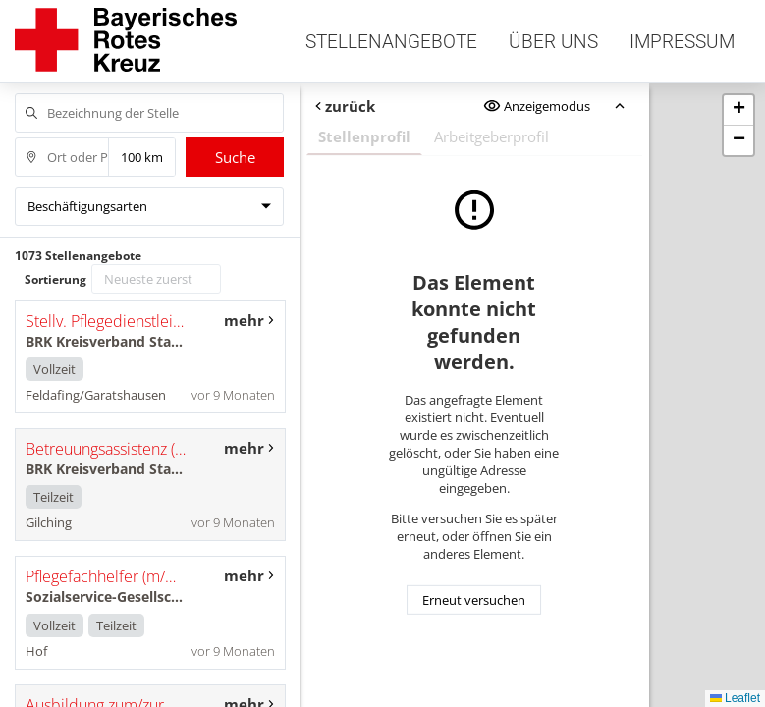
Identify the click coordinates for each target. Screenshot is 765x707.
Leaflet (735, 698)
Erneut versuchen (473, 600)
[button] (738, 110)
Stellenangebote (391, 41)
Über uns (553, 41)
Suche (235, 157)
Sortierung (55, 279)
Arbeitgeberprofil (491, 136)
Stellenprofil (364, 136)
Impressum (682, 41)
